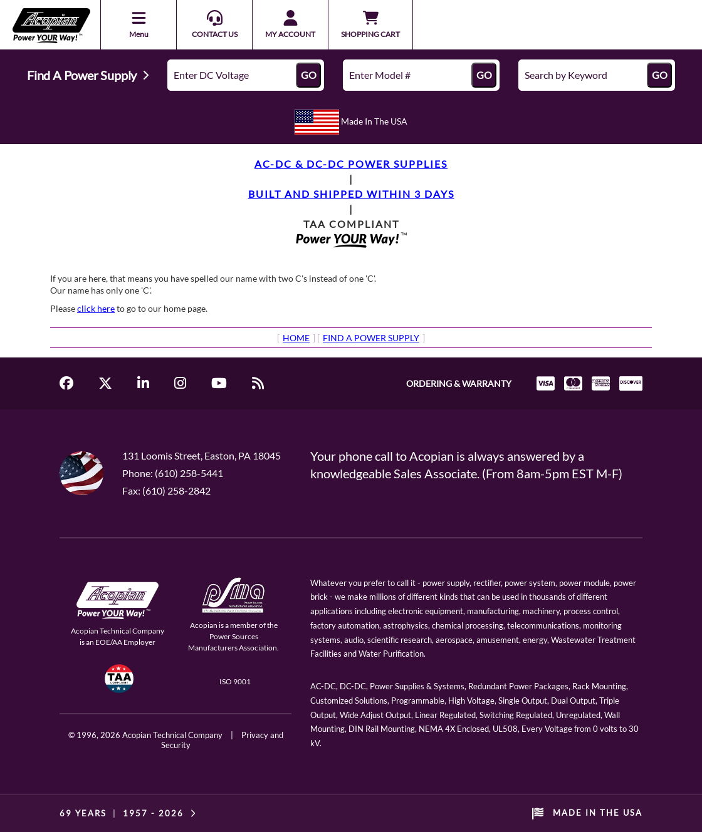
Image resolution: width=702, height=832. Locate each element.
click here (96, 308)
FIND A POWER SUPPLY (371, 337)
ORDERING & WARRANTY (458, 383)
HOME (296, 337)
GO (309, 75)
